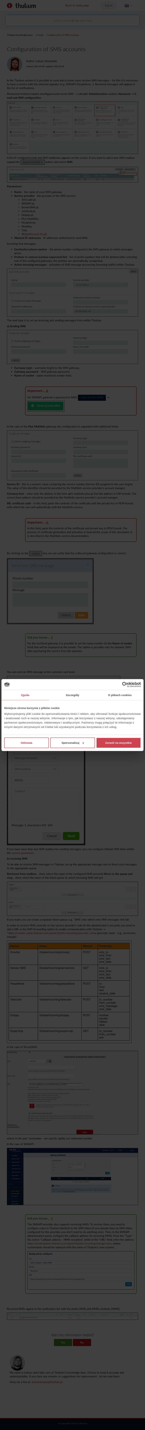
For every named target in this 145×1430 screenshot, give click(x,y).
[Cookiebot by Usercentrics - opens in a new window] (125, 684)
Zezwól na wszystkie (118, 742)
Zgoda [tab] (25, 695)
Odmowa (26, 742)
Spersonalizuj (73, 742)
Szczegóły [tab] (72, 695)
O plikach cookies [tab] (120, 695)
